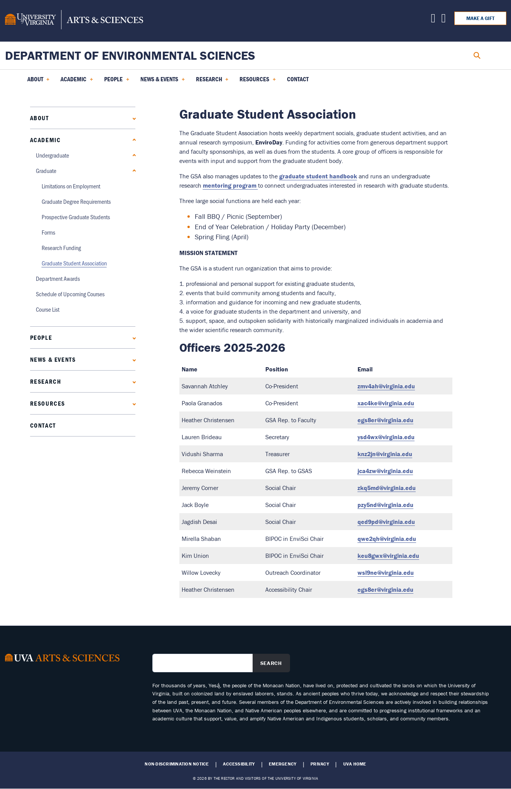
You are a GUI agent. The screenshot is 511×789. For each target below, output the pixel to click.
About (39, 118)
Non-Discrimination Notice (177, 764)
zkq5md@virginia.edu (387, 488)
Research (45, 381)
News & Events (53, 359)
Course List (47, 309)
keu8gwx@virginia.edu (388, 555)
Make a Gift (480, 18)
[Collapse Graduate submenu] (132, 170)
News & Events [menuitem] (162, 81)
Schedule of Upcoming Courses (70, 294)
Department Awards (58, 278)
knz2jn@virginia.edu (385, 454)
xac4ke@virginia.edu (386, 403)
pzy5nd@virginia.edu (385, 505)
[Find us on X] (433, 20)
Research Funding (61, 247)
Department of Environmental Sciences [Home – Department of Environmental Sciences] (130, 55)
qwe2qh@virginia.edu (387, 538)
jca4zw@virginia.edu (385, 471)
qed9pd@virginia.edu (386, 521)
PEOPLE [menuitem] (116, 81)
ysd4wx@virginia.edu (386, 437)
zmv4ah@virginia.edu (386, 386)
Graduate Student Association (74, 263)
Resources (47, 403)
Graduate (46, 170)
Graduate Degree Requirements (76, 201)
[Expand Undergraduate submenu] (132, 155)
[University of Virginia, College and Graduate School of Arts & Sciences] (74, 21)
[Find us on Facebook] (443, 20)
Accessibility (239, 764)
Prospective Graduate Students (76, 217)
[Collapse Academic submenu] (132, 139)
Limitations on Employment (71, 186)
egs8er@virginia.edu (385, 420)
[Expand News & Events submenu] (132, 359)
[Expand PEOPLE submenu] (132, 337)
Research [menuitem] (212, 81)
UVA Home (354, 764)
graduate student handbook (318, 176)
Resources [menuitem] (257, 81)
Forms (48, 232)
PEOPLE (41, 337)
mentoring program (230, 185)
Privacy (319, 764)
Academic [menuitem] (76, 81)
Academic (45, 140)
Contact (43, 425)
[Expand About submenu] (132, 117)
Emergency (282, 764)
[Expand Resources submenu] (132, 403)
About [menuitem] (38, 81)
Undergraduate (52, 155)
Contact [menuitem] (298, 79)
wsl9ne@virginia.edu (386, 572)
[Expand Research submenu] (132, 381)
